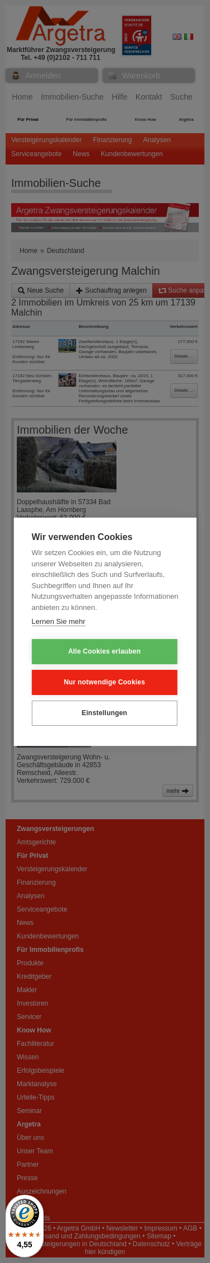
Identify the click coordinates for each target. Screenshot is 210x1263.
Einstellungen (104, 713)
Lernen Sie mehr (58, 621)
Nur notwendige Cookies (104, 682)
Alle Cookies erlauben (104, 651)
